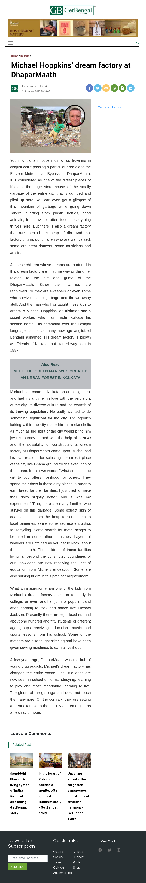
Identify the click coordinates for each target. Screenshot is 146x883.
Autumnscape (62, 873)
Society (58, 857)
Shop (76, 867)
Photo (77, 862)
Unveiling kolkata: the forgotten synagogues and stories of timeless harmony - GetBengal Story (78, 796)
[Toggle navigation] (10, 42)
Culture (58, 851)
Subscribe (17, 867)
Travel (57, 862)
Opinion (58, 867)
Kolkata (24, 56)
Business (78, 857)
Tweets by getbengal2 (109, 107)
